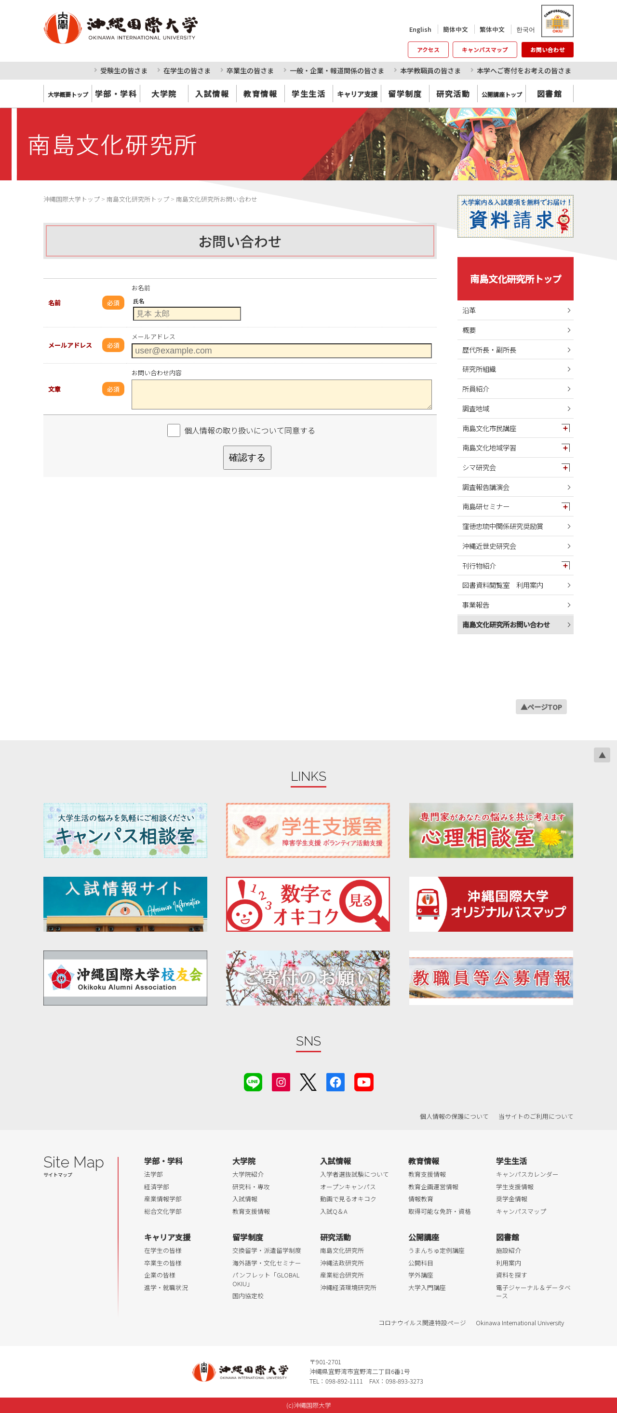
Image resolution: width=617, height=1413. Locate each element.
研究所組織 (479, 369)
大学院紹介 (248, 1174)
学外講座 (420, 1274)
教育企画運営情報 (433, 1186)
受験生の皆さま (124, 70)
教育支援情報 (251, 1211)
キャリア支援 (167, 1237)
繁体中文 (492, 29)
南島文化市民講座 (489, 428)
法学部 (153, 1174)
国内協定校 (248, 1295)
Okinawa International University (520, 1322)
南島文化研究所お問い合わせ (506, 624)
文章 (54, 389)
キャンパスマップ (485, 50)
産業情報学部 (163, 1198)
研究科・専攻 (251, 1186)
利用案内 (508, 1262)
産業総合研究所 (342, 1274)
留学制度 (405, 93)
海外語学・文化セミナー (266, 1262)
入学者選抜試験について (354, 1174)
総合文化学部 (163, 1211)
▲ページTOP (541, 707)
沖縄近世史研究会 (489, 546)
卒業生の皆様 (163, 1262)
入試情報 (212, 93)
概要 (469, 330)
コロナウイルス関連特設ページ (422, 1322)
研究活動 (453, 93)
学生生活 (308, 93)
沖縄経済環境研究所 (348, 1287)
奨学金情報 (511, 1198)
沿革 (469, 310)
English (420, 29)
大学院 (164, 93)
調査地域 (475, 408)
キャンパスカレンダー (527, 1174)
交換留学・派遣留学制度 (266, 1250)
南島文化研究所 (342, 1250)
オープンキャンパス (348, 1186)
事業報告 (475, 604)
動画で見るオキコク (348, 1198)
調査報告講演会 (486, 487)
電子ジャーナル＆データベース (533, 1292)
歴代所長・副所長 (489, 349)
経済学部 (156, 1186)
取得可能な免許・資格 (439, 1211)
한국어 (525, 29)
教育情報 (260, 93)
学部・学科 (116, 93)
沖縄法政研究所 (342, 1262)
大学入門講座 (427, 1287)
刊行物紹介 (479, 565)
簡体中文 (455, 29)
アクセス (428, 50)
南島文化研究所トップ (516, 278)
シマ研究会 (479, 467)
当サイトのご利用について (536, 1116)
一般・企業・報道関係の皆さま (337, 70)
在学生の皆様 (163, 1250)
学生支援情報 (515, 1186)
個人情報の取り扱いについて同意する (249, 430)
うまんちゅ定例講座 (436, 1250)
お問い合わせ (547, 50)
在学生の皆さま (187, 70)
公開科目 (420, 1262)
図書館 (550, 93)
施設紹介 (508, 1250)
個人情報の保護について (454, 1116)
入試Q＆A (334, 1211)
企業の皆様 (159, 1274)
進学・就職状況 (166, 1287)
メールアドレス (70, 345)
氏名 (139, 301)
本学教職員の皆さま (430, 70)
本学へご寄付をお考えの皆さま (524, 70)
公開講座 (423, 1237)
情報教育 (420, 1198)
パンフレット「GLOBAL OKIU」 (265, 1279)
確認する (247, 457)
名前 (54, 302)
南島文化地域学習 (489, 447)
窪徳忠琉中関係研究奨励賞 (502, 526)
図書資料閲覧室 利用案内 (502, 585)
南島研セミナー (486, 506)
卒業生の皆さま (250, 70)
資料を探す (511, 1274)
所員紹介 (475, 388)
